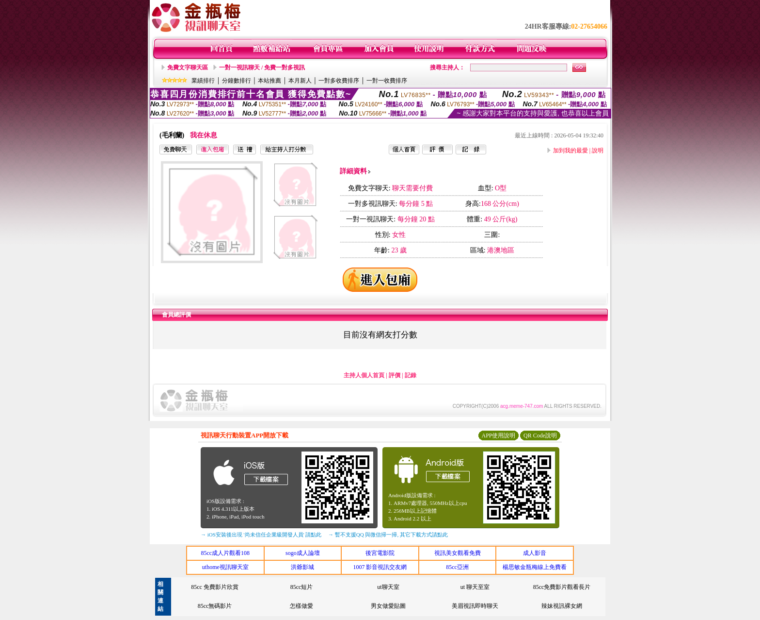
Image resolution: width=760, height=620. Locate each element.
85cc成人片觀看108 (225, 553)
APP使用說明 (498, 435)
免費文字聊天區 (187, 67)
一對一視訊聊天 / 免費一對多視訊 (262, 67)
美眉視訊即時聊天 (475, 606)
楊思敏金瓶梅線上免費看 (535, 567)
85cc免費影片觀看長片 (562, 587)
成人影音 (534, 553)
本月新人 (300, 80)
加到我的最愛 (570, 150)
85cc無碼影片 (215, 606)
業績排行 (203, 80)
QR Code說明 (540, 435)
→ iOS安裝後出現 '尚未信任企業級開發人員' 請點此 (261, 534)
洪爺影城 (302, 567)
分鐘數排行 (236, 80)
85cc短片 (301, 587)
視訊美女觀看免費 (457, 553)
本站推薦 (269, 80)
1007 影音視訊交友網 (380, 567)
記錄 (410, 375)
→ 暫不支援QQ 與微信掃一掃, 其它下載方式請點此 (388, 534)
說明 (597, 150)
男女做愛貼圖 (388, 606)
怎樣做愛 (301, 606)
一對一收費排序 (386, 80)
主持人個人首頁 (364, 375)
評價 (394, 375)
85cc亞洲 (457, 567)
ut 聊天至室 (475, 587)
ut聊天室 (388, 587)
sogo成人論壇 (302, 553)
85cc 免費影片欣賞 (214, 587)
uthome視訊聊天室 (225, 567)
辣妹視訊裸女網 (561, 606)
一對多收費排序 (338, 80)
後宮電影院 (380, 553)
